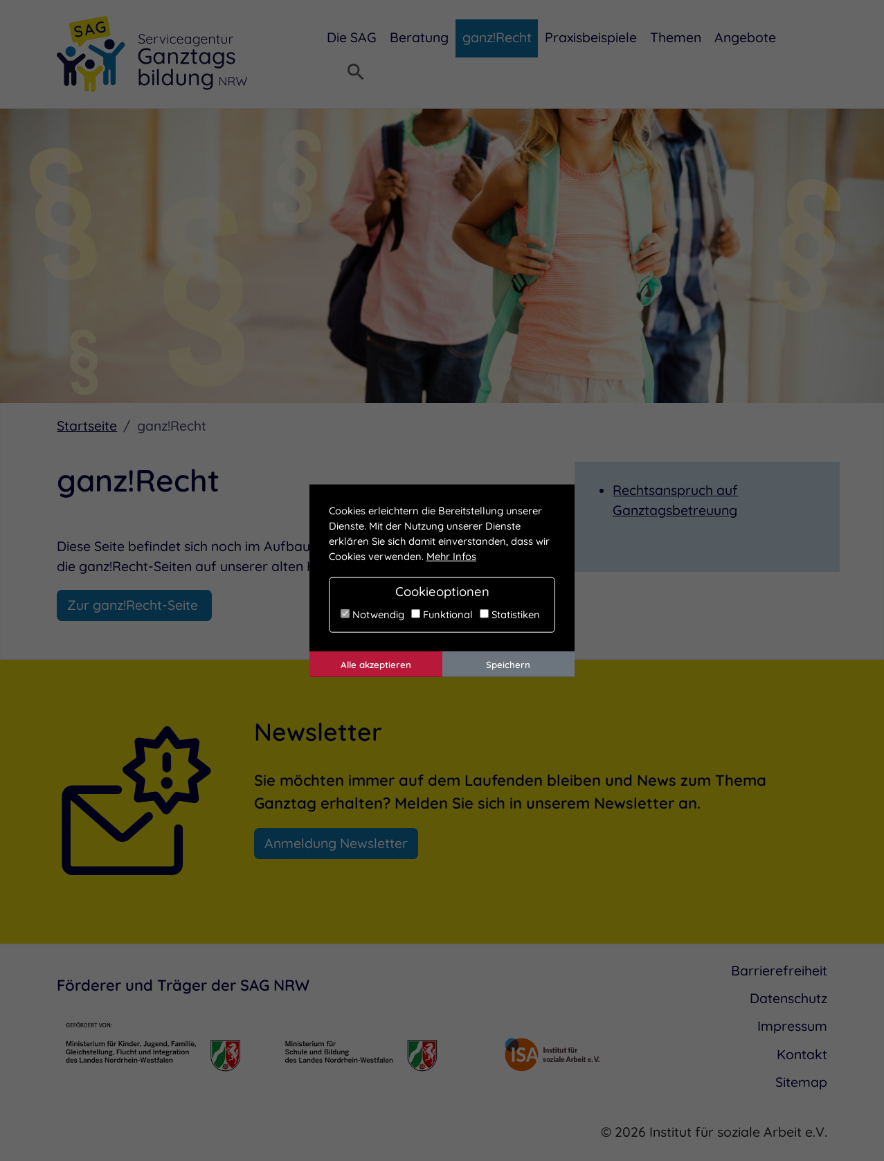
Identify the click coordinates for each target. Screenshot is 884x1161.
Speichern (508, 663)
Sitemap (801, 1082)
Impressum (792, 1026)
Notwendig (372, 613)
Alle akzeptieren (376, 663)
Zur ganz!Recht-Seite (134, 605)
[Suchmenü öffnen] (356, 73)
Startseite (87, 425)
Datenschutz (788, 998)
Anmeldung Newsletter (336, 843)
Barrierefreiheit (779, 970)
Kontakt (802, 1054)
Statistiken (510, 613)
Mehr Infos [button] (451, 556)
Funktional (442, 613)
